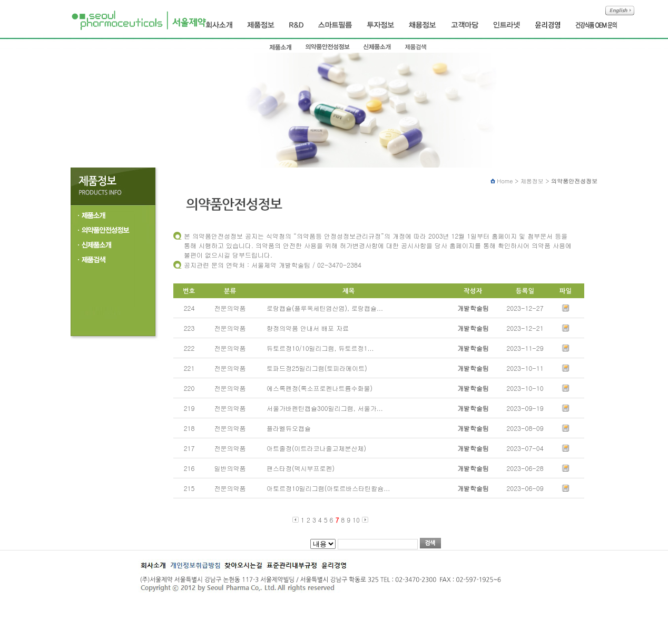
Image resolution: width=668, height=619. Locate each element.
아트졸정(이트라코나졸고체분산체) (313, 448)
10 (356, 519)
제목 (323, 544)
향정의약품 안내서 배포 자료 (304, 327)
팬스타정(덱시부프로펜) (297, 468)
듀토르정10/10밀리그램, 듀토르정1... (317, 347)
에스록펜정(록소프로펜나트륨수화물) (316, 388)
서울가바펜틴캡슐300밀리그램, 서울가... (321, 408)
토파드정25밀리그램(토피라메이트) (313, 367)
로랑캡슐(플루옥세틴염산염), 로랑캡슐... (321, 307)
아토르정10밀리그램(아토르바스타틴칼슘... (325, 488)
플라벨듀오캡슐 (285, 428)
